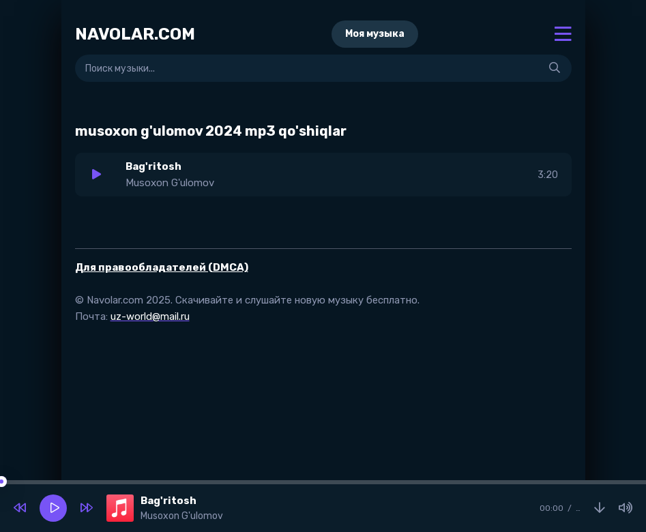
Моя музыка (375, 34)
